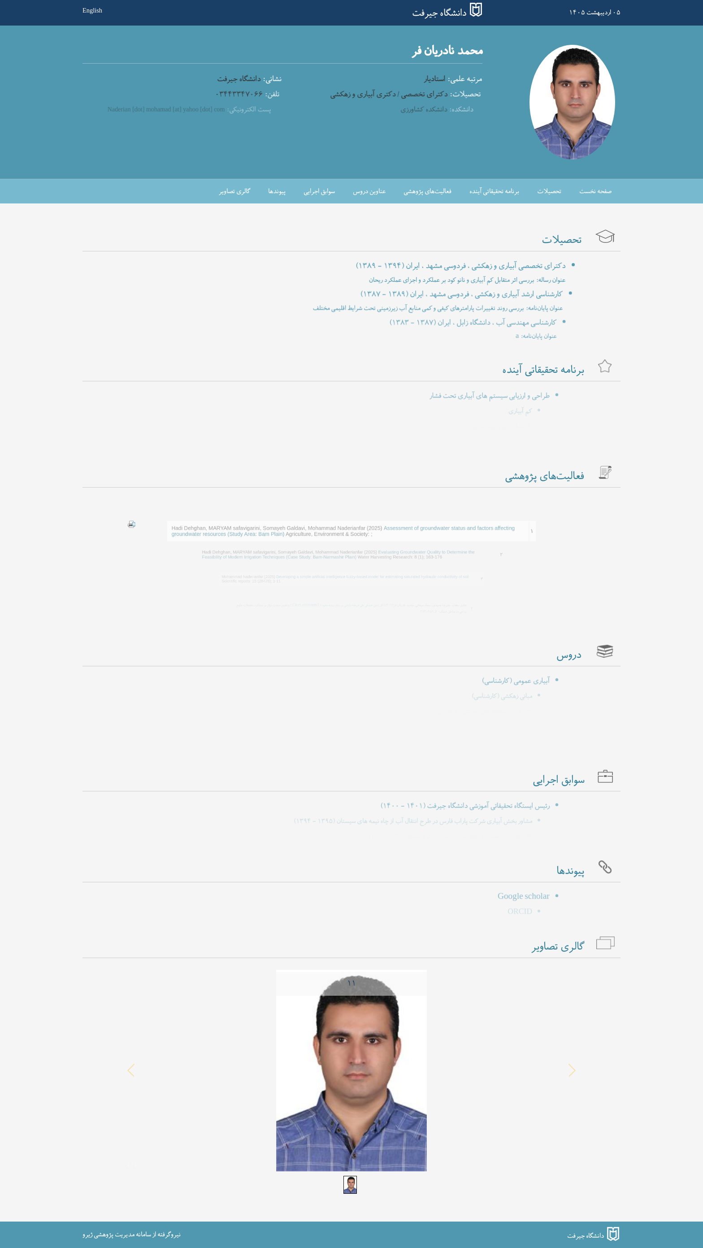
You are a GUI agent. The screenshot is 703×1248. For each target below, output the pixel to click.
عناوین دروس (369, 191)
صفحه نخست (595, 191)
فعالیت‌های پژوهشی (427, 191)
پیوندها (277, 191)
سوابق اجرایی (319, 191)
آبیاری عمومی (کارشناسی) (496, 681)
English (92, 10)
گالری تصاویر (234, 191)
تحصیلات (549, 191)
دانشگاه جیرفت (439, 13)
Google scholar (503, 897)
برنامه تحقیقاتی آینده (494, 191)
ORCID (511, 912)
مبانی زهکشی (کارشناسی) (494, 696)
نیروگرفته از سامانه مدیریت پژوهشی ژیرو (131, 1234)
